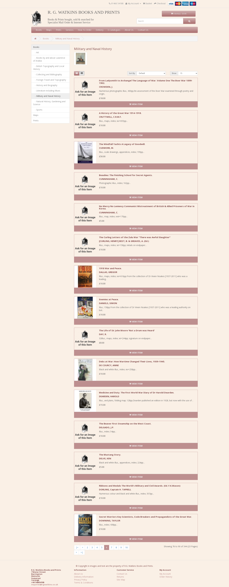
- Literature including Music (46, 90)
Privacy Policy (80, 579)
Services (69, 29)
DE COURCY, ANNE (109, 365)
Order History (165, 576)
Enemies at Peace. (109, 299)
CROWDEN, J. (106, 86)
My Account (165, 573)
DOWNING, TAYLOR (109, 520)
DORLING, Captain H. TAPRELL (115, 489)
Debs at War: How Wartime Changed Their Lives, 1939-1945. (132, 361)
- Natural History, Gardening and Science (49, 103)
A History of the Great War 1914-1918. (120, 113)
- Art (36, 52)
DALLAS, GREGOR (108, 272)
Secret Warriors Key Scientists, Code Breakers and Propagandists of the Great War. (145, 516)
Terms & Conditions (83, 582)
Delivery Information (83, 576)
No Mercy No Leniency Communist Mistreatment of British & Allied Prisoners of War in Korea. (146, 207)
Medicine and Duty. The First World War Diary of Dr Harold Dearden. (136, 392)
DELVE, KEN (105, 458)
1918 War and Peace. (110, 268)
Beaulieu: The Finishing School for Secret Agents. (125, 175)
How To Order (84, 29)
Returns (120, 576)
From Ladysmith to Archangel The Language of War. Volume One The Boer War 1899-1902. (145, 81)
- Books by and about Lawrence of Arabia (49, 59)
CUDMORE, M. (106, 147)
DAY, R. (103, 334)
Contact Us (143, 29)
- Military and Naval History (46, 96)
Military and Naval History (67, 38)
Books (39, 29)
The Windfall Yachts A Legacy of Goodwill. (122, 144)
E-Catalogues (114, 29)
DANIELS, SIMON (108, 303)
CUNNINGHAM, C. (108, 178)
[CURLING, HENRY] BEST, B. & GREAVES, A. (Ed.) (124, 241)
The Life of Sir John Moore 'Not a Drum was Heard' (127, 330)
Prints (58, 29)
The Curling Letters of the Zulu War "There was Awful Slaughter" (134, 237)
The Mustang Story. (110, 454)
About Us (129, 29)
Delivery (99, 29)
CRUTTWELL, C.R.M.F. (110, 116)
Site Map (121, 579)
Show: (174, 73)
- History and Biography (45, 85)
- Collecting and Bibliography (47, 74)
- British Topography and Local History (48, 67)
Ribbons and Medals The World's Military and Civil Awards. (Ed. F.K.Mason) (139, 485)
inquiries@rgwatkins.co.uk (44, 584)
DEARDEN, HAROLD (109, 396)
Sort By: (132, 73)
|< (77, 547)
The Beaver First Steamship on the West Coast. (125, 423)
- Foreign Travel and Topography (49, 79)
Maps (49, 29)
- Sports (37, 109)
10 (126, 547)
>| (82, 552)
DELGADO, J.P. (106, 427)
